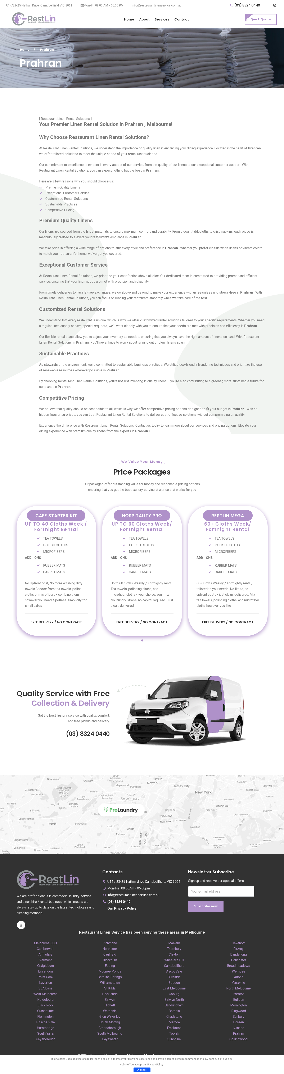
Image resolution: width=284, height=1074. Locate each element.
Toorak (174, 1034)
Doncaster (238, 961)
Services (162, 19)
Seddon (174, 983)
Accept (142, 1069)
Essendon (45, 972)
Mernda (174, 1023)
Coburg (174, 995)
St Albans (46, 989)
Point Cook (45, 978)
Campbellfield (174, 966)
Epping (110, 966)
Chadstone (174, 1017)
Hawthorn (238, 944)
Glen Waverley (109, 1017)
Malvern (174, 944)
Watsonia (110, 1012)
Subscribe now (206, 907)
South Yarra (45, 1034)
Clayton (174, 955)
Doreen (238, 1023)
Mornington (238, 1006)
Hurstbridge (45, 1028)
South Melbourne (109, 1034)
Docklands (110, 995)
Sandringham (174, 1006)
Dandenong (238, 955)
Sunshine (174, 1040)
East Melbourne (174, 989)
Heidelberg (45, 1000)
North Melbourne (238, 989)
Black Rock (45, 1006)
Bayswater (110, 1040)
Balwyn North (174, 1000)
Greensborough (110, 1028)
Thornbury (174, 949)
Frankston (174, 1028)
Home (129, 19)
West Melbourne (45, 995)
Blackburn (110, 961)
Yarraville (238, 983)
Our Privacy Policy (121, 909)
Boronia (174, 1012)
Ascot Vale (174, 972)
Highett (109, 1006)
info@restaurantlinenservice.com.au (156, 5)
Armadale (45, 955)
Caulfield (109, 955)
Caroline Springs (110, 978)
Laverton (45, 983)
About (144, 19)
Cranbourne (45, 1012)
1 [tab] (142, 641)
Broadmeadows (238, 966)
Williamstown (110, 983)
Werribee (238, 972)
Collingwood (238, 1040)
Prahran (238, 1034)
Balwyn (110, 1000)
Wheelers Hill (174, 961)
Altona (238, 978)
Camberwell (45, 949)
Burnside (174, 978)
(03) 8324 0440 (245, 5)
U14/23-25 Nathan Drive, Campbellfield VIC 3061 (39, 5)
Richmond (110, 944)
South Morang (110, 1023)
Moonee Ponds (110, 972)
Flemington (45, 1017)
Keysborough (45, 1040)
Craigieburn (45, 966)
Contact (181, 19)
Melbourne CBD (45, 944)
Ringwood (238, 1012)
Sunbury (238, 1017)
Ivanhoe (238, 1028)
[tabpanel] (56, 570)
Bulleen (238, 1000)
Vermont (45, 961)
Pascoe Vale (45, 1023)
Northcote (110, 949)
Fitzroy (238, 949)
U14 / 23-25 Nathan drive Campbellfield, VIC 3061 (143, 882)
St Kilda (110, 989)
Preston (238, 995)
